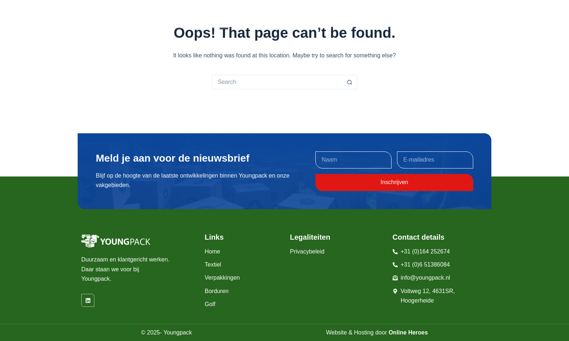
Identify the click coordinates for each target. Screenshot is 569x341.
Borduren (331, 14)
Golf (364, 14)
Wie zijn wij (440, 14)
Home (214, 14)
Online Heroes (408, 332)
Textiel (245, 14)
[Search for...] (277, 82)
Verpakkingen (289, 14)
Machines (399, 14)
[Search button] (350, 82)
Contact (476, 14)
